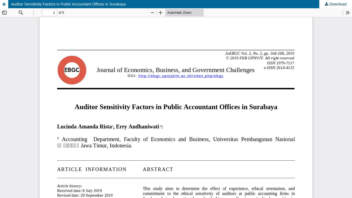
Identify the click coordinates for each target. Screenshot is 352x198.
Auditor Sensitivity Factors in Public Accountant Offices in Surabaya (68, 4)
